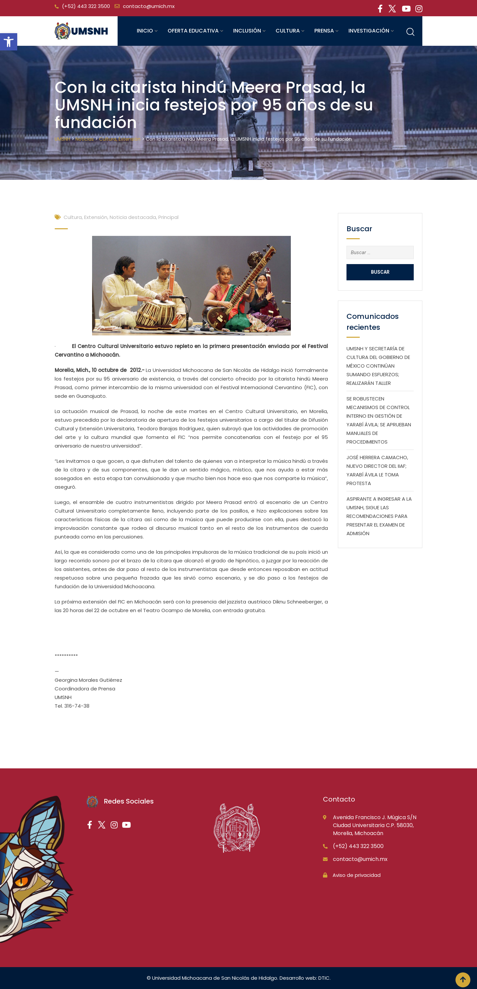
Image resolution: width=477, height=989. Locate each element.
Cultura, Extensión (85, 217)
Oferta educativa (193, 31)
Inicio (145, 31)
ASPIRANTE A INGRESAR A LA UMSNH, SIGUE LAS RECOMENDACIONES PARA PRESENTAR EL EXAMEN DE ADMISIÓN (379, 516)
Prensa (324, 31)
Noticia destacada (133, 217)
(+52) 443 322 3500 (86, 6)
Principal (168, 217)
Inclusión (247, 31)
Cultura (288, 31)
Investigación (368, 31)
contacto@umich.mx (149, 6)
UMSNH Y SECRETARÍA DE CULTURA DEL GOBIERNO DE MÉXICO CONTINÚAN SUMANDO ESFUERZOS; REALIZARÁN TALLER (378, 366)
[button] (8, 41)
